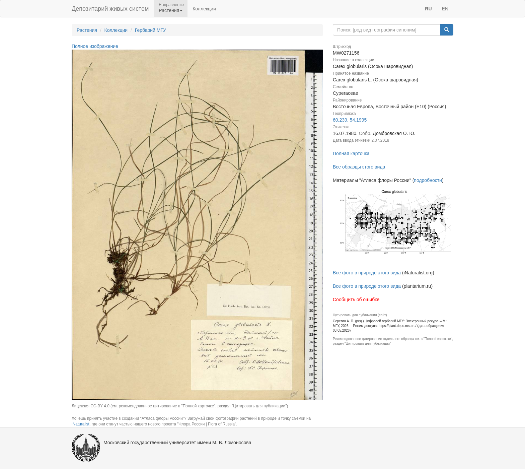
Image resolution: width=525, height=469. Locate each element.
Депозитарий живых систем (110, 8)
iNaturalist (80, 424)
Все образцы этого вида (359, 167)
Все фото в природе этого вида (367, 272)
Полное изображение (95, 46)
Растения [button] (170, 10)
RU (428, 8)
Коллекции (204, 8)
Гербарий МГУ (150, 30)
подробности (428, 180)
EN (445, 8)
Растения (87, 30)
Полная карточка (351, 153)
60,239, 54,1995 (350, 120)
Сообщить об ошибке (356, 299)
